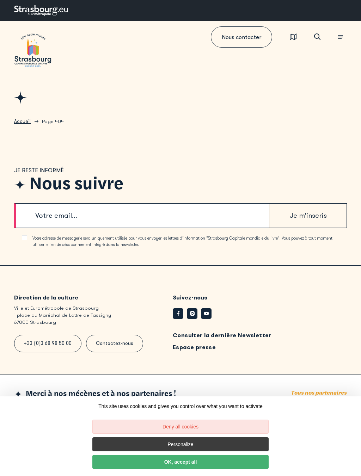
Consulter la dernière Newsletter (222, 335)
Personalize (180, 444)
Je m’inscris (308, 215)
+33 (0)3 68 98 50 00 (48, 343)
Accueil (22, 121)
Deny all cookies (180, 426)
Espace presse (194, 347)
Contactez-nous (114, 343)
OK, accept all (180, 462)
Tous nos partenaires (319, 393)
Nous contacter (241, 37)
